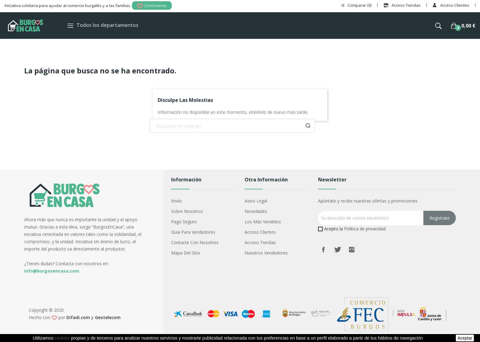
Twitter (337, 249)
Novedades (256, 211)
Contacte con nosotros (195, 242)
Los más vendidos (263, 222)
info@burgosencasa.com (51, 271)
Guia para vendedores (193, 232)
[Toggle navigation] (70, 25)
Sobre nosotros (187, 211)
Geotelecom (108, 317)
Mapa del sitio (185, 253)
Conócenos (152, 6)
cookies (62, 338)
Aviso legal (256, 201)
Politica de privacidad (365, 229)
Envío (176, 201)
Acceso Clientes (260, 232)
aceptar (464, 338)
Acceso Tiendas (260, 242)
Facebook (323, 249)
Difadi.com (78, 317)
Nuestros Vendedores (266, 253)
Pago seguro (184, 222)
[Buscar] (232, 125)
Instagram (351, 249)
